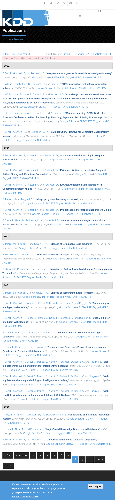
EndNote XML (100, 54)
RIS (110, 54)
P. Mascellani (9, 254)
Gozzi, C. (31, 361)
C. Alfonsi (7, 84)
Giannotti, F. (19, 73)
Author (5, 54)
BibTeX (66, 54)
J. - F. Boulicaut (10, 94)
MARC (89, 54)
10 (90, 459)
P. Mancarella (9, 269)
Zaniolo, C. (40, 347)
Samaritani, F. (52, 220)
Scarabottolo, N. (22, 84)
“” (79, 73)
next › (100, 459)
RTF (73, 54)
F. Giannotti (8, 220)
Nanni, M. (20, 220)
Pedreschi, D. (38, 73)
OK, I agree (95, 486)
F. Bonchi (7, 73)
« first (8, 455)
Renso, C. (43, 303)
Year (25, 54)
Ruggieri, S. (27, 199)
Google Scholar (41, 77)
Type (18, 54)
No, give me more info (25, 496)
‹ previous (21, 455)
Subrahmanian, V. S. (56, 414)
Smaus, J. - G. (41, 244)
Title (12, 54)
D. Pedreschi (9, 199)
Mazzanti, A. (32, 155)
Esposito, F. (25, 94)
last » (8, 465)
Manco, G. (31, 303)
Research (20, 39)
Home (6, 39)
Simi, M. (55, 84)
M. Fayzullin (8, 414)
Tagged (80, 54)
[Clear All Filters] (46, 58)
